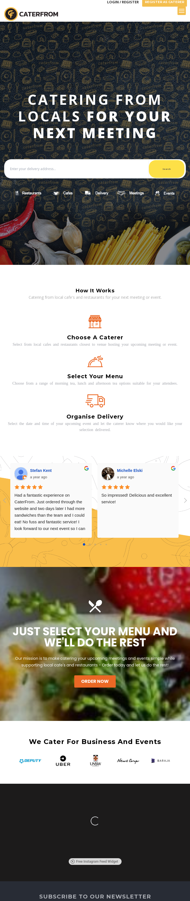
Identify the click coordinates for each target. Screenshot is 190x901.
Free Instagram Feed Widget (94, 861)
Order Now (95, 681)
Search (166, 169)
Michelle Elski (130, 470)
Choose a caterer (95, 337)
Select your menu (95, 376)
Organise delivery (95, 416)
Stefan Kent (41, 470)
